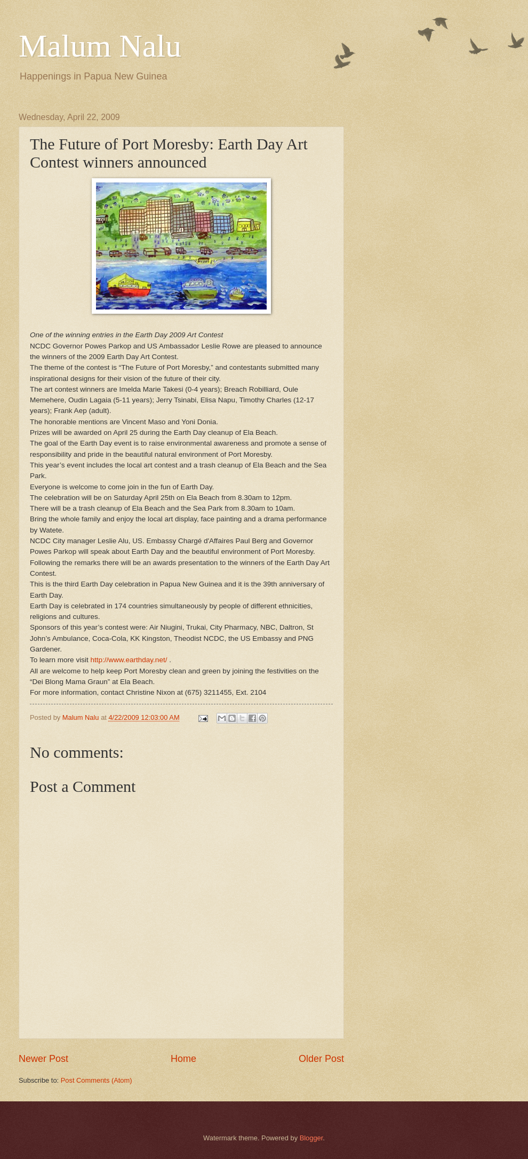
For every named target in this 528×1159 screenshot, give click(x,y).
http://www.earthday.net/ (128, 660)
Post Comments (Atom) (96, 1080)
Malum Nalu (100, 45)
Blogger (311, 1138)
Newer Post (43, 1058)
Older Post (321, 1058)
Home (183, 1058)
